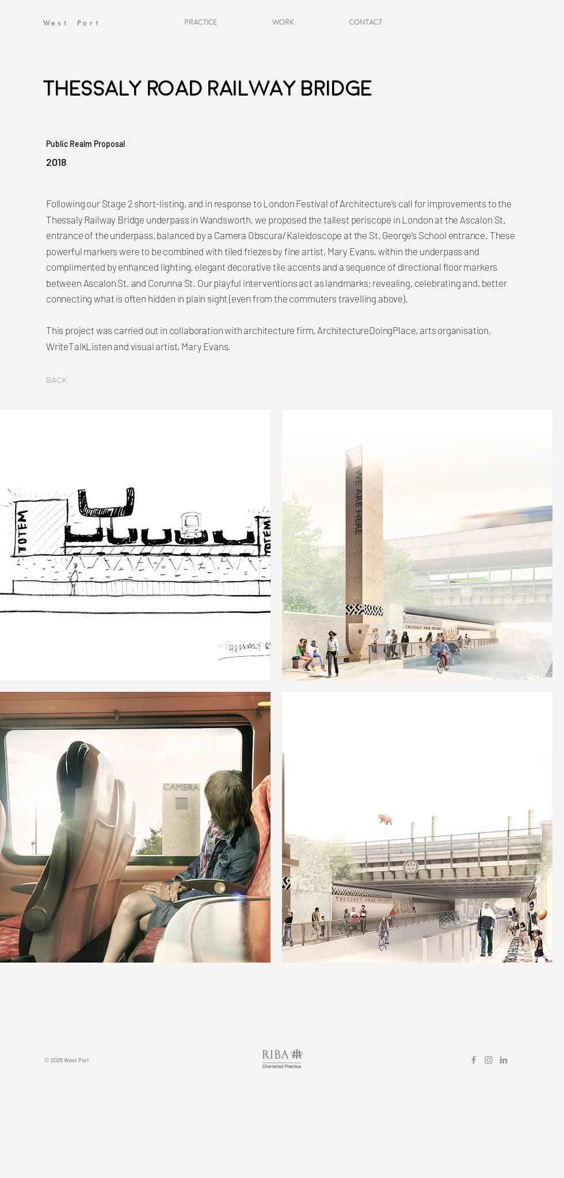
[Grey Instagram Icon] (488, 1060)
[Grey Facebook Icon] (473, 1060)
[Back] (56, 381)
